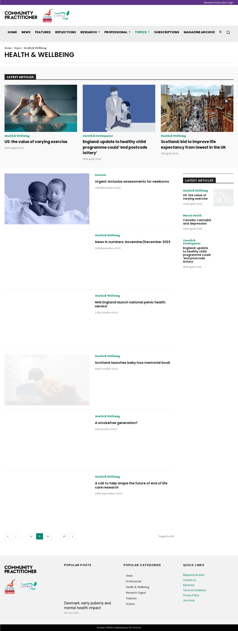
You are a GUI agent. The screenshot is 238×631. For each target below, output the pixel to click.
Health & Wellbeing (17, 135)
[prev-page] (8, 536)
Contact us (189, 580)
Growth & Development (98, 135)
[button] (228, 32)
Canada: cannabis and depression (197, 221)
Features (100, 174)
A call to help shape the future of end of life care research (132, 485)
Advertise (188, 585)
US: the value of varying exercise (37, 141)
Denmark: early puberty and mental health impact (87, 605)
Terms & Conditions (194, 590)
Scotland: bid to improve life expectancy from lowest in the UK (195, 144)
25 (64, 536)
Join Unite (189, 600)
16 (48, 536)
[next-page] (72, 536)
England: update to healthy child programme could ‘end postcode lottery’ (117, 147)
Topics (17, 47)
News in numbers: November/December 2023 (134, 241)
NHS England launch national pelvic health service (132, 304)
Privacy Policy (191, 595)
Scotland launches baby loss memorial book (134, 362)
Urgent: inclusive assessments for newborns (133, 181)
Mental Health (192, 215)
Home (8, 47)
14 (31, 536)
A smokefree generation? (117, 422)
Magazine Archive (193, 574)
